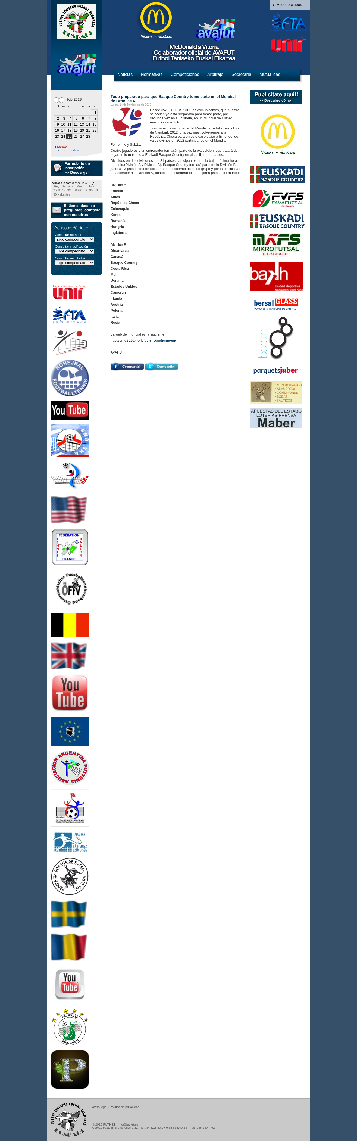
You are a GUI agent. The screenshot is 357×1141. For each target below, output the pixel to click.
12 (76, 124)
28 (88, 136)
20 (82, 130)
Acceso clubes (289, 4)
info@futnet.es (128, 1124)
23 (57, 136)
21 (88, 130)
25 (69, 136)
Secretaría (241, 74)
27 (82, 136)
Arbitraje (215, 74)
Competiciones (185, 74)
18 (69, 130)
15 (94, 124)
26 (76, 136)
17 (63, 130)
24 (63, 136)
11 (69, 124)
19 (76, 130)
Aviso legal (99, 1107)
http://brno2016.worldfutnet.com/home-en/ (143, 340)
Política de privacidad (124, 1107)
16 (57, 130)
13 (82, 124)
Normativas (151, 74)
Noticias (125, 74)
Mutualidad (269, 74)
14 (88, 124)
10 (63, 124)
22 (94, 130)
